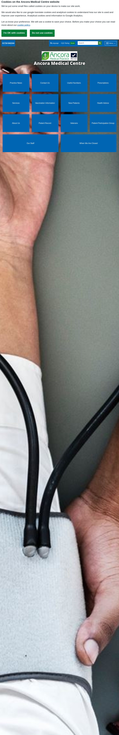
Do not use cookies (42, 33)
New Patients (74, 103)
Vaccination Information (45, 103)
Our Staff (30, 143)
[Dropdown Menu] (111, 43)
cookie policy (23, 25)
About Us (16, 123)
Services (16, 103)
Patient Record (45, 123)
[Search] (88, 43)
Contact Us (45, 83)
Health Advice (103, 103)
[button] (54, 43)
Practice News (16, 83)
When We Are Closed (88, 143)
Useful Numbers (74, 83)
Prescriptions (103, 83)
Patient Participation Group (103, 123)
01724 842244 (8, 43)
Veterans (74, 123)
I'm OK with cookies (14, 33)
